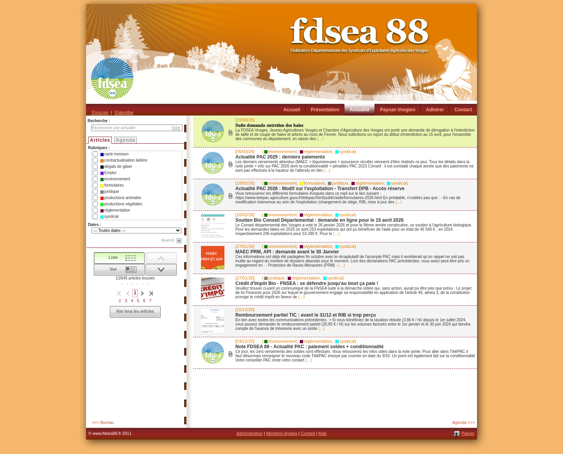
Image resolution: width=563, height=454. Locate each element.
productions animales (121, 198)
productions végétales (121, 204)
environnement (115, 179)
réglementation (115, 210)
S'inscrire (99, 112)
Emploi (108, 173)
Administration (249, 433)
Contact (308, 433)
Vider (176, 128)
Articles (100, 140)
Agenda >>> (463, 422)
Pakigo (467, 433)
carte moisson (114, 154)
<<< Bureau (103, 422)
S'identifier (123, 112)
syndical (109, 216)
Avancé (167, 240)
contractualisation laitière (123, 160)
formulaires (112, 185)
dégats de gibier (116, 166)
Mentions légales (282, 433)
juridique (109, 191)
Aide (322, 433)
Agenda (125, 140)
